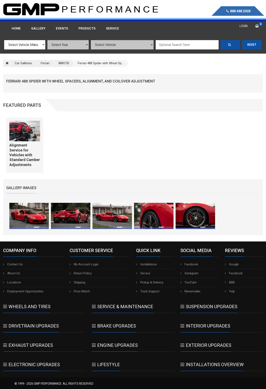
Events (62, 28)
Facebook (189, 264)
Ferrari (45, 63)
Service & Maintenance (122, 306)
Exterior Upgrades (205, 345)
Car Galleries (23, 63)
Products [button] (87, 28)
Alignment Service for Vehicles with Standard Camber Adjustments (24, 155)
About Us (11, 273)
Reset (251, 44)
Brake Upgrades (114, 326)
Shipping (77, 282)
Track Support (147, 291)
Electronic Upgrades (31, 364)
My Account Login (84, 264)
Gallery (38, 28)
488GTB (63, 63)
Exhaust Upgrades (28, 345)
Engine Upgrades (115, 345)
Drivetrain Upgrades (31, 326)
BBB (230, 282)
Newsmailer (190, 291)
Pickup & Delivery (149, 282)
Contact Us (13, 264)
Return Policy (81, 273)
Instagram (189, 273)
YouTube (188, 282)
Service (143, 273)
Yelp (230, 291)
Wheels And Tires (26, 306)
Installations (146, 264)
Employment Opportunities (23, 291)
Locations (12, 282)
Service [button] (112, 28)
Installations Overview (212, 364)
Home (16, 28)
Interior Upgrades (205, 326)
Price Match (80, 291)
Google (232, 264)
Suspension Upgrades (208, 306)
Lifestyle (106, 364)
